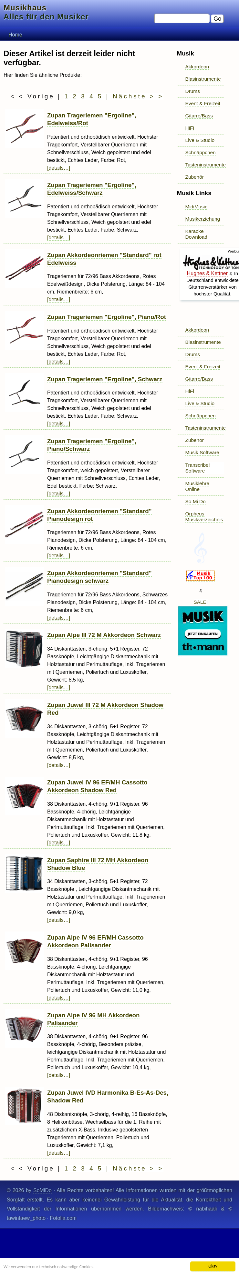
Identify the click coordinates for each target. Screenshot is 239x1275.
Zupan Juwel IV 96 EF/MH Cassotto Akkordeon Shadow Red (97, 786)
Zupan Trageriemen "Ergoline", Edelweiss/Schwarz (91, 189)
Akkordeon (197, 66)
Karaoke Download (196, 234)
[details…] (58, 168)
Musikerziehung (202, 219)
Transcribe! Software (197, 467)
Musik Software (202, 452)
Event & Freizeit (202, 103)
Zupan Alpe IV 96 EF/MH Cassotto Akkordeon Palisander (95, 941)
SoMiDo (42, 1190)
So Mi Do (195, 501)
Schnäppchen (200, 152)
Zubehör (194, 177)
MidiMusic (196, 206)
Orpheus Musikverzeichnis (204, 516)
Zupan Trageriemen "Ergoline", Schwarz (104, 379)
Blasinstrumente (203, 79)
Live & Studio (200, 140)
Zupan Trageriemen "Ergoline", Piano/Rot (106, 317)
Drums (192, 91)
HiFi (189, 128)
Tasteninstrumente (205, 164)
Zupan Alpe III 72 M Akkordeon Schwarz (104, 635)
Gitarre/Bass (199, 115)
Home (15, 34)
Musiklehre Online (197, 486)
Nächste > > (138, 96)
